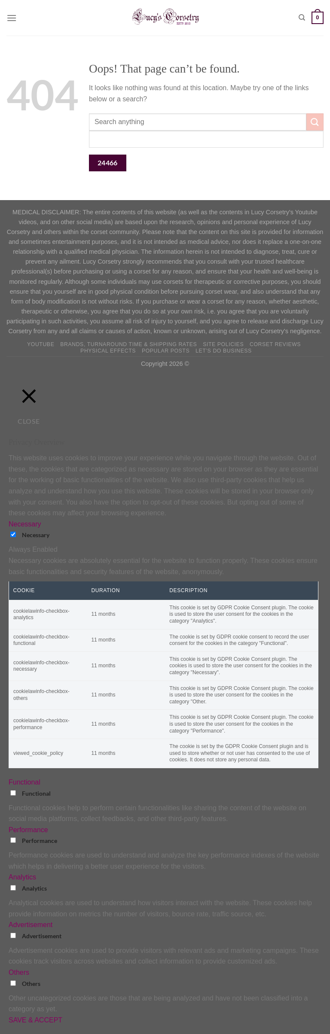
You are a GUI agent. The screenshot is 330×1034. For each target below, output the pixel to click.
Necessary (35, 534)
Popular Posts (165, 351)
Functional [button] (24, 782)
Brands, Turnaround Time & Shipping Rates (128, 344)
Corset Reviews (275, 344)
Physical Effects (108, 351)
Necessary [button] (25, 524)
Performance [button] (28, 829)
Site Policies (223, 344)
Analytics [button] (22, 877)
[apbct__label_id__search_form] (206, 139)
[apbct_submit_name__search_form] (107, 163)
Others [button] (19, 972)
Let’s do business (224, 351)
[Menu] (11, 17)
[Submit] (315, 121)
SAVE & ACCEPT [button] (35, 1020)
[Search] (302, 17)
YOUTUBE (40, 344)
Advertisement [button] (30, 924)
